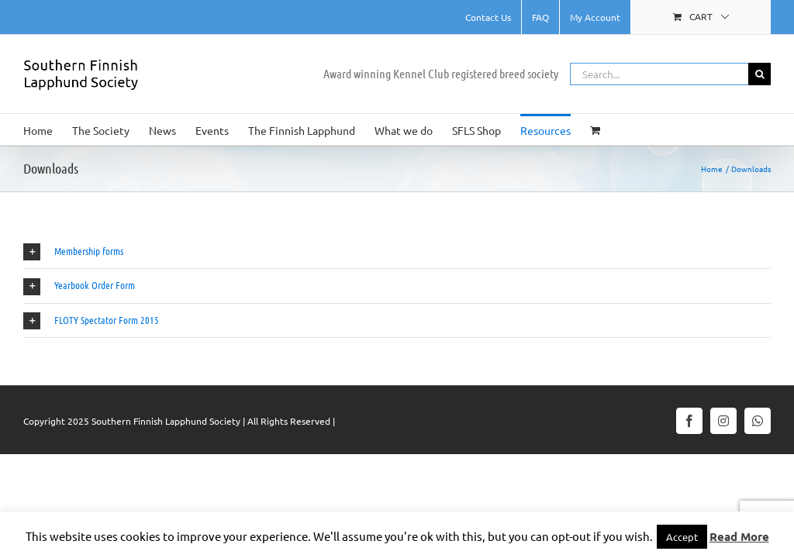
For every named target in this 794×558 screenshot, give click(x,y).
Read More (739, 536)
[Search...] (659, 74)
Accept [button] (682, 536)
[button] (397, 252)
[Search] (759, 74)
